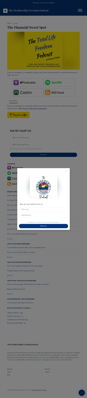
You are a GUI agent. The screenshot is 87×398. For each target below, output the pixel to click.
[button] (66, 171)
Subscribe (43, 226)
